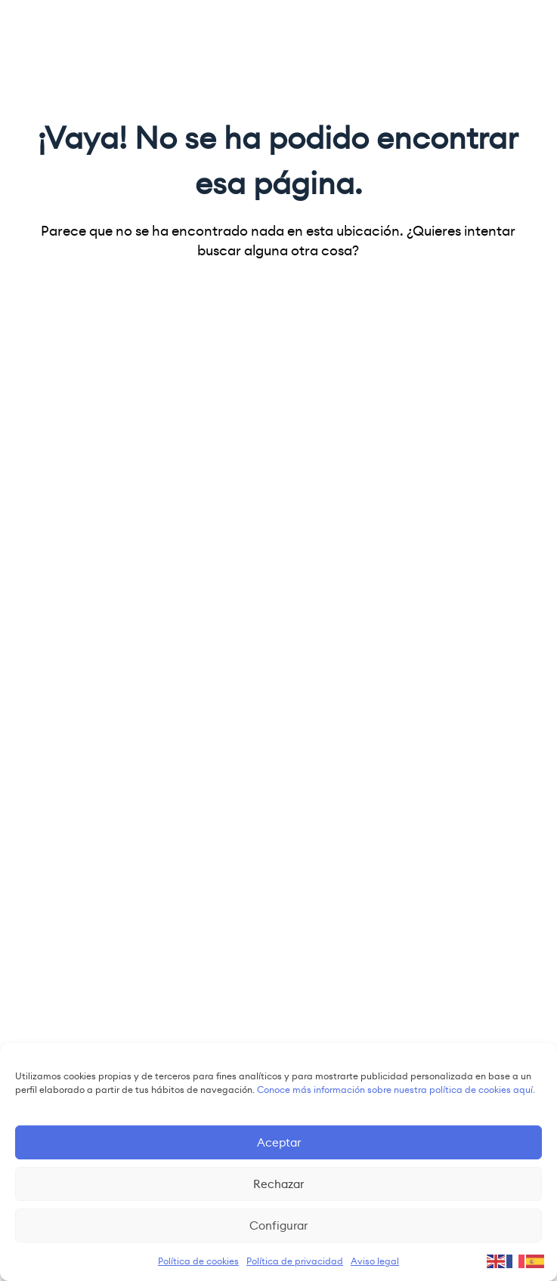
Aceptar (279, 1142)
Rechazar (278, 1184)
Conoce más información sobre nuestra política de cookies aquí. (396, 1089)
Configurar (278, 1225)
